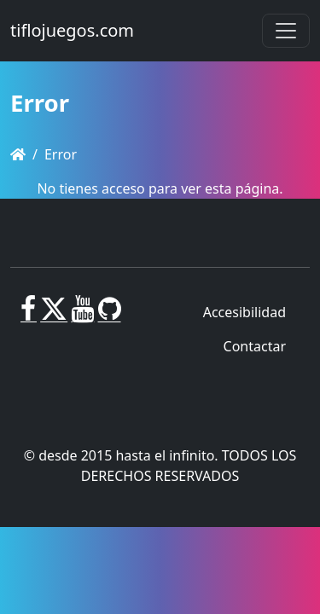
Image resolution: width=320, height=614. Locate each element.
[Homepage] (18, 154)
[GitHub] (109, 315)
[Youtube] (82, 315)
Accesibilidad (244, 312)
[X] (53, 315)
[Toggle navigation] (286, 31)
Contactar (255, 346)
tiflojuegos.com (72, 30)
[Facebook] (28, 315)
